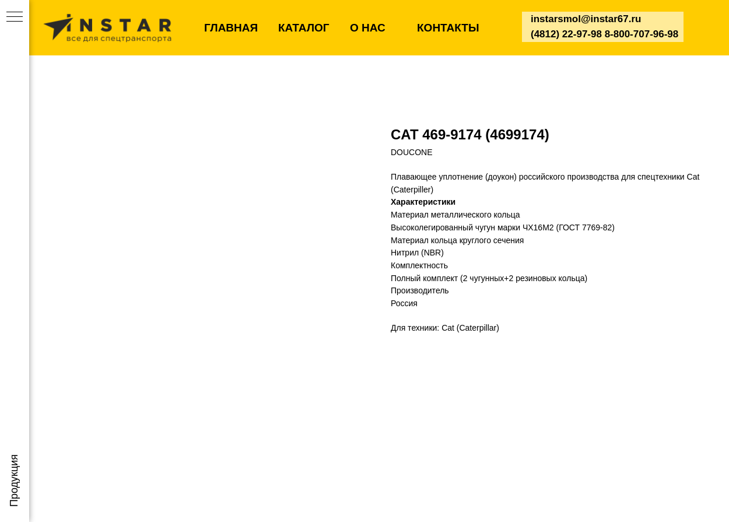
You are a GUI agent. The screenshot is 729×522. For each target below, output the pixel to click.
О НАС (367, 28)
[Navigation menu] (14, 17)
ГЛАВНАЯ (231, 28)
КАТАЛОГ (304, 28)
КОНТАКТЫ (448, 28)
